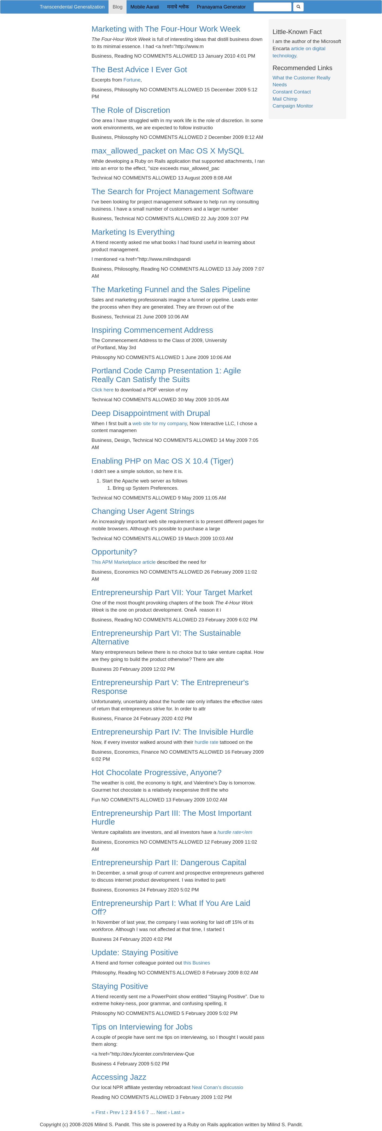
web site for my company (160, 423)
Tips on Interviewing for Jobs (142, 1026)
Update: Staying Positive (135, 952)
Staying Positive (120, 986)
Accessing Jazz (119, 1077)
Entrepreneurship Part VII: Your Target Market (172, 592)
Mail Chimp (285, 99)
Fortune (131, 80)
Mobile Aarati (145, 7)
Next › (163, 1112)
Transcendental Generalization (72, 7)
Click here (103, 389)
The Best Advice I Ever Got (139, 69)
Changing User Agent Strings (143, 511)
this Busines (196, 963)
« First (98, 1112)
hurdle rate (206, 742)
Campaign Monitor (293, 106)
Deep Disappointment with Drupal (151, 413)
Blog (117, 7)
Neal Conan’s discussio (217, 1087)
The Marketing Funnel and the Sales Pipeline (171, 289)
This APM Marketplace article (124, 562)
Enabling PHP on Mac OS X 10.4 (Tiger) (162, 460)
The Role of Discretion (131, 110)
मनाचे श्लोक (178, 7)
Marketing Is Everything (133, 232)
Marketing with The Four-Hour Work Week (166, 28)
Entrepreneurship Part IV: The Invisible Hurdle (172, 731)
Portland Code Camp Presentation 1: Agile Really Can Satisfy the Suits (166, 375)
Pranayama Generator (221, 7)
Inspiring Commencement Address (152, 330)
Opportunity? (114, 551)
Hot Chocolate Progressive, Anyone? (157, 772)
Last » (178, 1112)
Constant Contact (292, 92)
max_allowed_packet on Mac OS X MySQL (168, 150)
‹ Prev (113, 1112)
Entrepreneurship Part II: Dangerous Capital (169, 862)
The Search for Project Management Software (172, 191)
